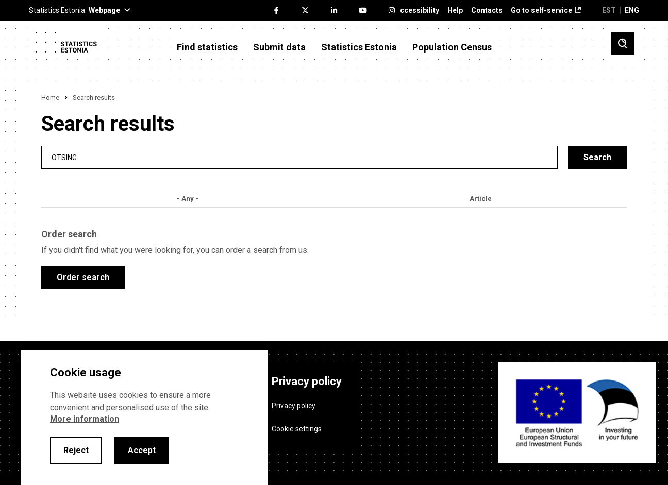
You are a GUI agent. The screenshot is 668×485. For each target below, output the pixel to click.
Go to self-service (541, 10)
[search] (299, 157)
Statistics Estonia (359, 47)
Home (50, 97)
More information (84, 419)
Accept (142, 450)
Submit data (279, 47)
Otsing (64, 157)
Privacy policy (293, 405)
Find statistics (207, 47)
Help (455, 10)
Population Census (452, 47)
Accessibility (417, 10)
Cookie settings (297, 428)
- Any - (187, 198)
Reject (76, 450)
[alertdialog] (144, 417)
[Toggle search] (622, 43)
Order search (83, 277)
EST (609, 10)
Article (481, 198)
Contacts (487, 10)
